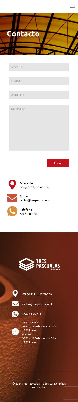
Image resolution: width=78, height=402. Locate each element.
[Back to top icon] (39, 379)
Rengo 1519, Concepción (35, 187)
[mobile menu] (72, 6)
